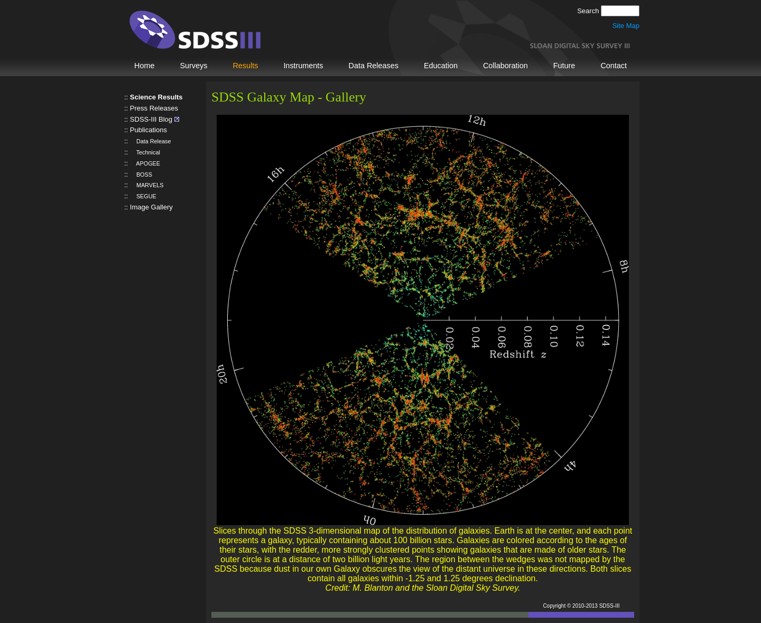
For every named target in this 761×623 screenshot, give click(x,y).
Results (245, 65)
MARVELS (147, 185)
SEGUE (143, 196)
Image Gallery (151, 207)
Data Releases (373, 65)
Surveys (193, 65)
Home (144, 65)
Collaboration (505, 65)
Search (589, 11)
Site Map (625, 26)
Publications (148, 130)
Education (441, 65)
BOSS (141, 174)
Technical (145, 152)
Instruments (303, 65)
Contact (613, 65)
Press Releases (154, 108)
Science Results (156, 97)
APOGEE (145, 163)
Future (564, 65)
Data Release (150, 141)
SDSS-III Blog (151, 119)
